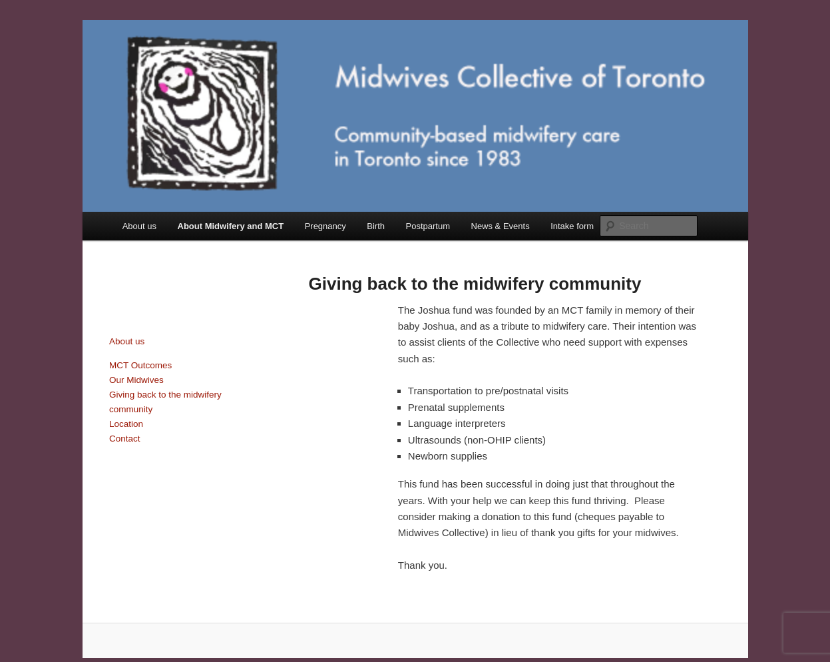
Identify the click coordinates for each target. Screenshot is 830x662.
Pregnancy (325, 226)
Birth (376, 226)
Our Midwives (136, 380)
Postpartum (428, 226)
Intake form (572, 226)
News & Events (500, 226)
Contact (124, 439)
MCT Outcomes (140, 365)
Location (126, 424)
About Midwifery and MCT (231, 226)
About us (139, 226)
